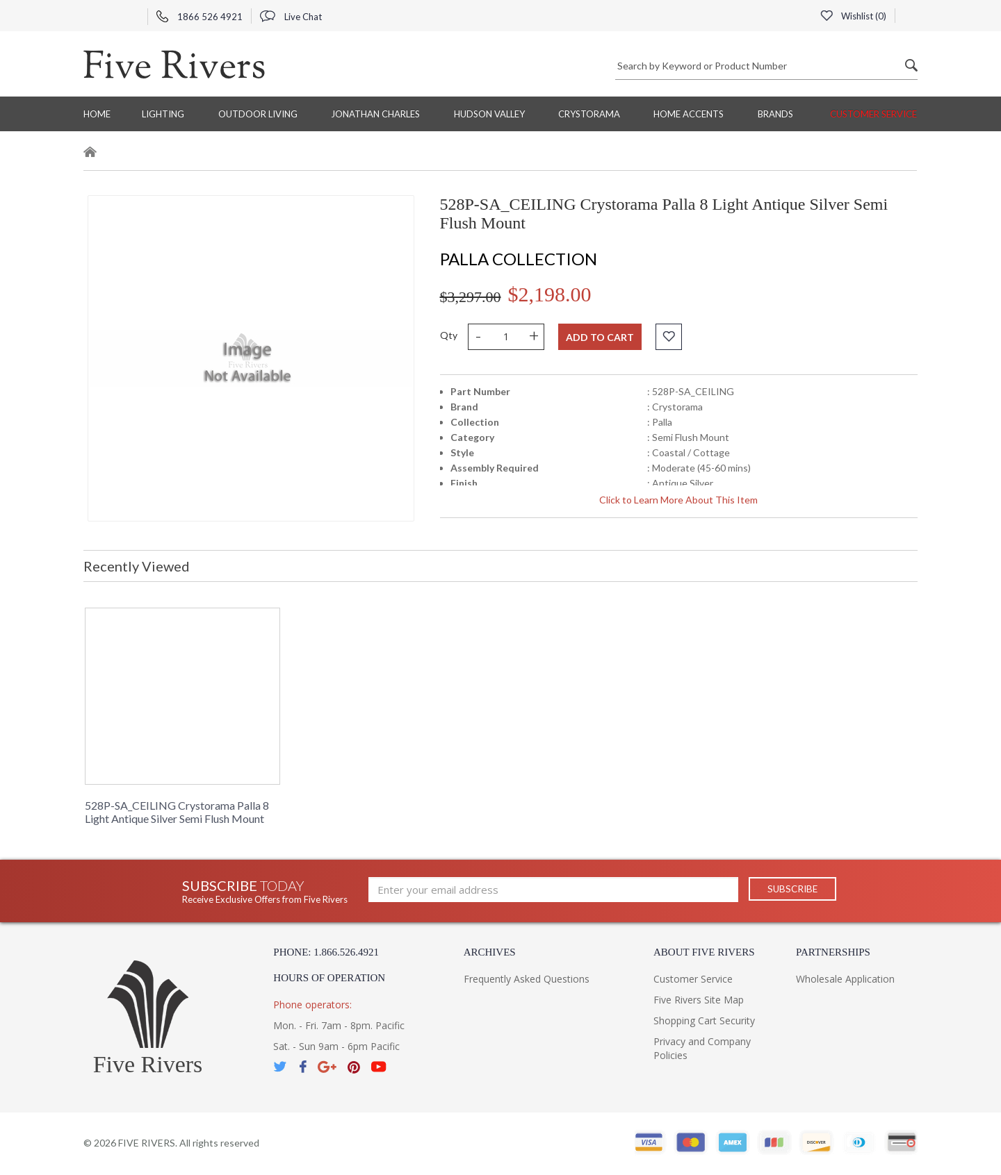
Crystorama (589, 113)
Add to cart (600, 337)
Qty (448, 335)
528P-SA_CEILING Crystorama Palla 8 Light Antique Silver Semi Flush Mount (177, 812)
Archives (490, 952)
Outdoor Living (258, 113)
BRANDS (775, 113)
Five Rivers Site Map (698, 999)
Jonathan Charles (375, 113)
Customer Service (873, 113)
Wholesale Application (845, 978)
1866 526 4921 (199, 16)
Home (97, 113)
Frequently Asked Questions (526, 978)
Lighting (163, 113)
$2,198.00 (550, 294)
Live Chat (291, 16)
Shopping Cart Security (704, 1020)
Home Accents (688, 113)
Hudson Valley (489, 113)
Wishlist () (853, 16)
